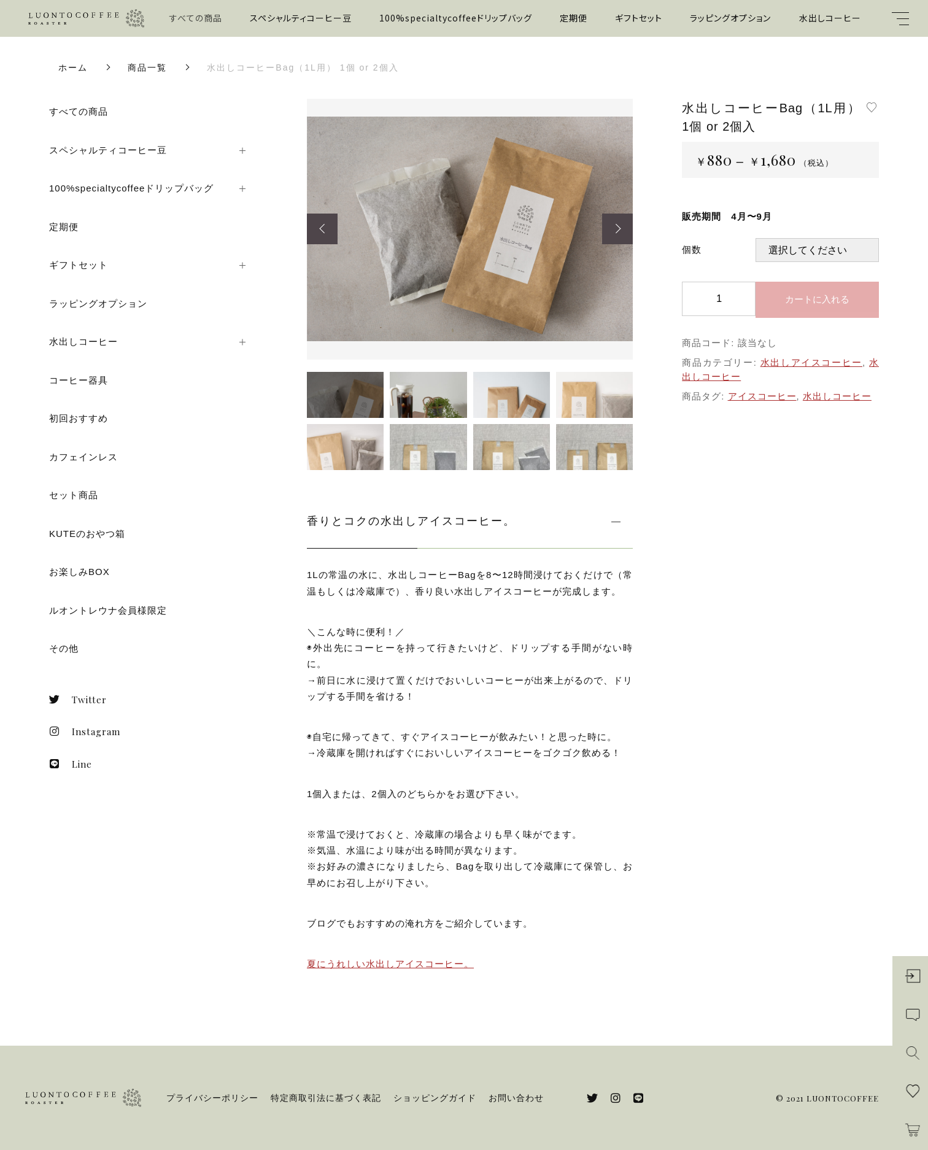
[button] (322, 229)
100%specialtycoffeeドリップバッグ (455, 18)
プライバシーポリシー (212, 1098)
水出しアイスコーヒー (811, 362)
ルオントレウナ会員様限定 (108, 610)
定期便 (573, 18)
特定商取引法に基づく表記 (326, 1098)
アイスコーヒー (762, 396)
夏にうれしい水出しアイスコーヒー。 (390, 964)
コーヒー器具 (78, 380)
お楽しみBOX (79, 571)
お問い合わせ (516, 1098)
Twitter (78, 699)
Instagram (84, 731)
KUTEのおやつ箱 (87, 533)
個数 (692, 249)
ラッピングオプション (730, 18)
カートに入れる (817, 299)
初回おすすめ (78, 418)
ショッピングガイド (434, 1098)
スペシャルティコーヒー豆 (301, 18)
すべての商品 (195, 18)
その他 (64, 648)
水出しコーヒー (830, 18)
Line (70, 764)
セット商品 (73, 495)
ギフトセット (638, 18)
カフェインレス (83, 457)
